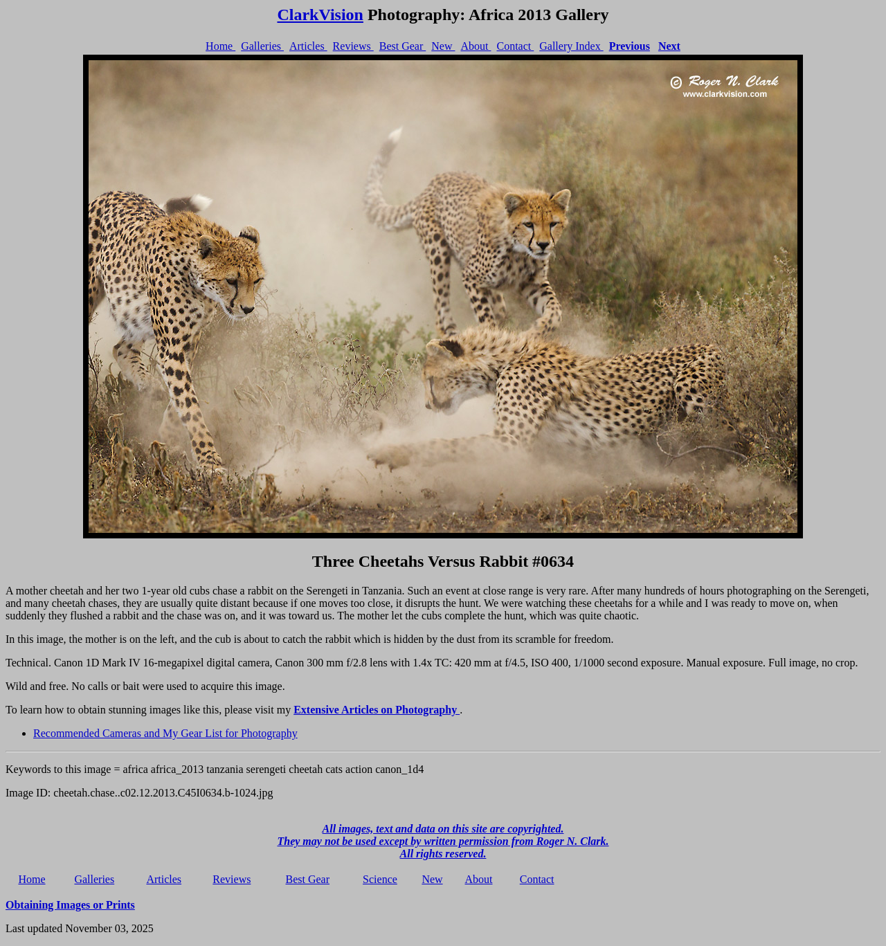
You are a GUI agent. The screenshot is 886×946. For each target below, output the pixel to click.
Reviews (353, 46)
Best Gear (402, 46)
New (443, 46)
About (475, 46)
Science (380, 879)
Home (220, 46)
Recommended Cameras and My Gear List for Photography (165, 733)
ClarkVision (320, 15)
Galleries (262, 46)
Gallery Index (571, 46)
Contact (515, 46)
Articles (308, 46)
